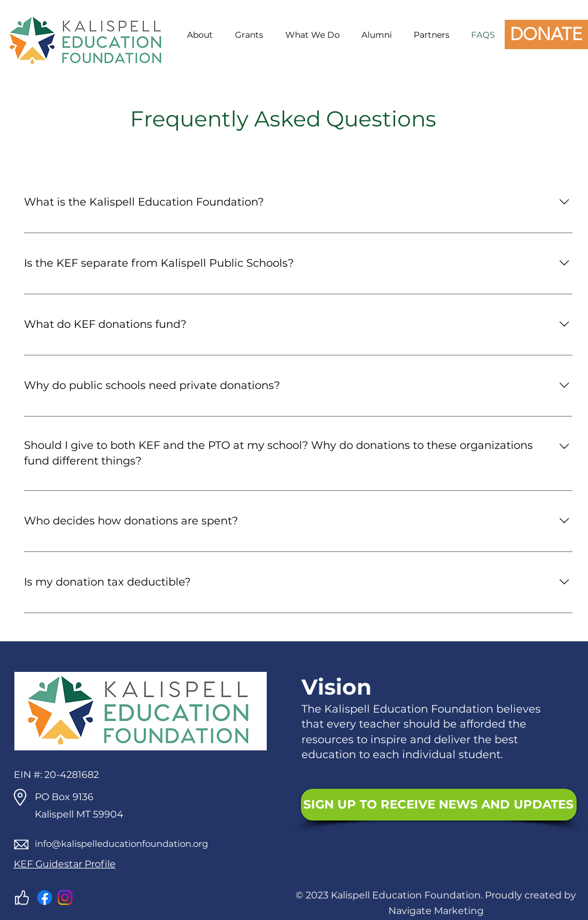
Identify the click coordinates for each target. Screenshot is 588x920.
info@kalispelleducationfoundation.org (121, 843)
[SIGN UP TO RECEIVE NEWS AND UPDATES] (439, 805)
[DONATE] (546, 34)
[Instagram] (65, 897)
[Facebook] (45, 897)
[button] (198, 35)
